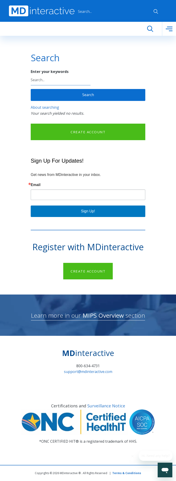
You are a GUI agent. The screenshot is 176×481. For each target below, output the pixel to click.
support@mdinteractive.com (88, 371)
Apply (156, 11)
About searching (45, 107)
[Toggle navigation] (169, 29)
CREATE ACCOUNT (88, 132)
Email (36, 185)
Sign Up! (88, 211)
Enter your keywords (50, 71)
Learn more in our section (88, 315)
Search (88, 94)
